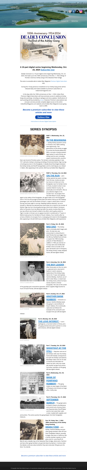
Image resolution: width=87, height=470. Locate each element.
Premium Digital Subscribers (59, 81)
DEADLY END (52, 426)
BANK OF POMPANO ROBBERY (52, 380)
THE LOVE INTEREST (48, 321)
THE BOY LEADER (55, 264)
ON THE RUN (53, 175)
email (41, 100)
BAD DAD (51, 226)
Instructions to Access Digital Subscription (43, 121)
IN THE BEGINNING (56, 140)
